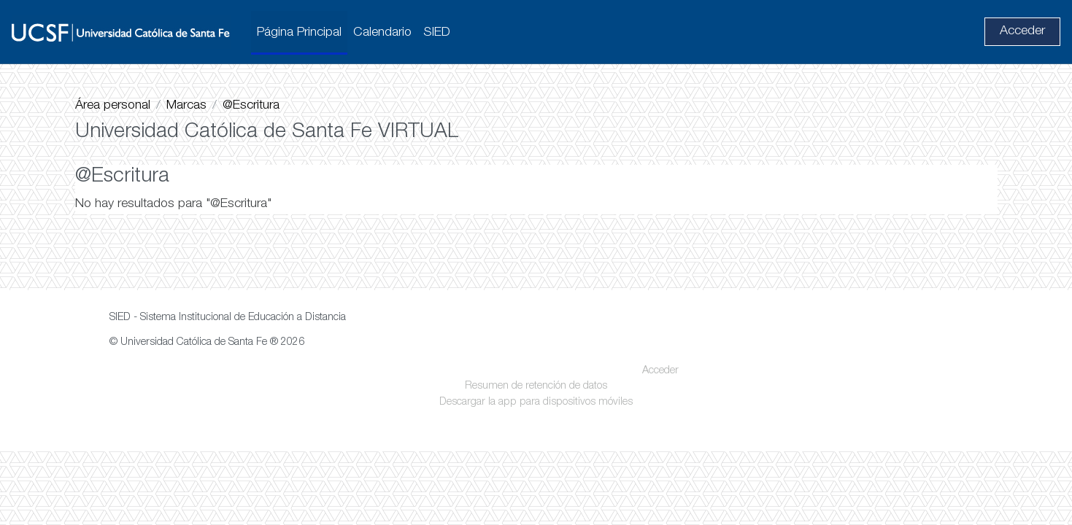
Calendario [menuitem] (382, 32)
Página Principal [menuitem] (299, 32)
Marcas (186, 105)
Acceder (1022, 31)
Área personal (112, 105)
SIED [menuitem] (436, 32)
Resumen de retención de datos (536, 460)
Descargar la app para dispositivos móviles (536, 475)
